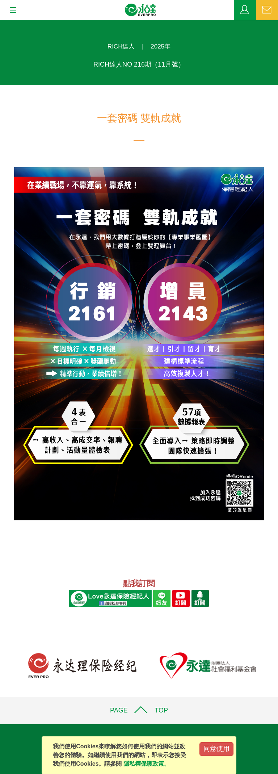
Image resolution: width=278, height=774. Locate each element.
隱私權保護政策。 (146, 764)
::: (2, 24)
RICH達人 (121, 46)
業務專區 (245, 10)
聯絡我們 (267, 10)
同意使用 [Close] (216, 748)
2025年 (160, 46)
